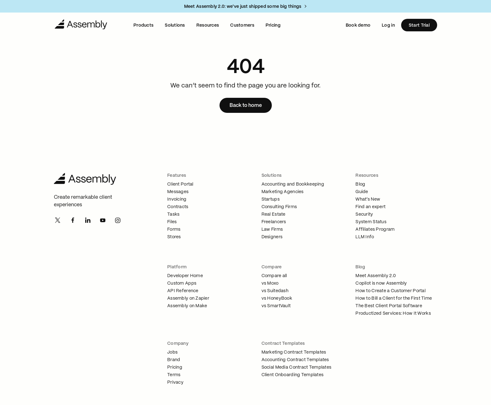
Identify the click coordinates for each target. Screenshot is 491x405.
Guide (361, 192)
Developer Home (185, 276)
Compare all (274, 276)
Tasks (173, 214)
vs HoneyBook (276, 298)
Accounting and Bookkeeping (292, 184)
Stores (174, 237)
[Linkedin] (87, 220)
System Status (370, 222)
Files (172, 222)
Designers (272, 237)
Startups (270, 199)
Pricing (273, 25)
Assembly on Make (187, 306)
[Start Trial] (419, 25)
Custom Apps (181, 283)
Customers (242, 25)
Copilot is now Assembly (381, 283)
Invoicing (177, 199)
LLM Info (364, 237)
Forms (173, 229)
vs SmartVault (276, 306)
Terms (173, 375)
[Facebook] (72, 220)
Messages (178, 192)
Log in (388, 25)
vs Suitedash (274, 291)
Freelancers (273, 222)
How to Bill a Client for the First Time (393, 298)
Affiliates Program (375, 229)
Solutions (175, 25)
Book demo (358, 25)
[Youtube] (102, 220)
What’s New (367, 199)
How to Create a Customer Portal (390, 291)
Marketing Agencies (282, 192)
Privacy (175, 382)
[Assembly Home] (92, 179)
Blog (360, 184)
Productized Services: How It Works (393, 313)
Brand (173, 360)
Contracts (178, 207)
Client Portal (180, 184)
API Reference (183, 291)
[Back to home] (246, 105)
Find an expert (370, 207)
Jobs (172, 352)
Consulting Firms (279, 207)
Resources (207, 25)
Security (364, 214)
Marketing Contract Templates (293, 352)
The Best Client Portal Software (388, 306)
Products (143, 25)
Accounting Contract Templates (295, 360)
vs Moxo (270, 283)
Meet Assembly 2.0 (375, 276)
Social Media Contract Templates (296, 367)
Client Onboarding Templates (292, 375)
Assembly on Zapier (188, 298)
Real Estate (273, 214)
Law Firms (272, 229)
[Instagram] (117, 220)
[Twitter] (57, 220)
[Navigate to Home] (81, 25)
